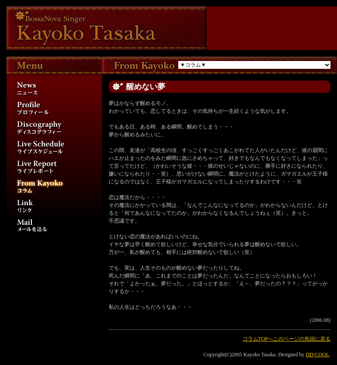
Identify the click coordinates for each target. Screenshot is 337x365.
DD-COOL (317, 354)
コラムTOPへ (258, 339)
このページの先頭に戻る (301, 339)
